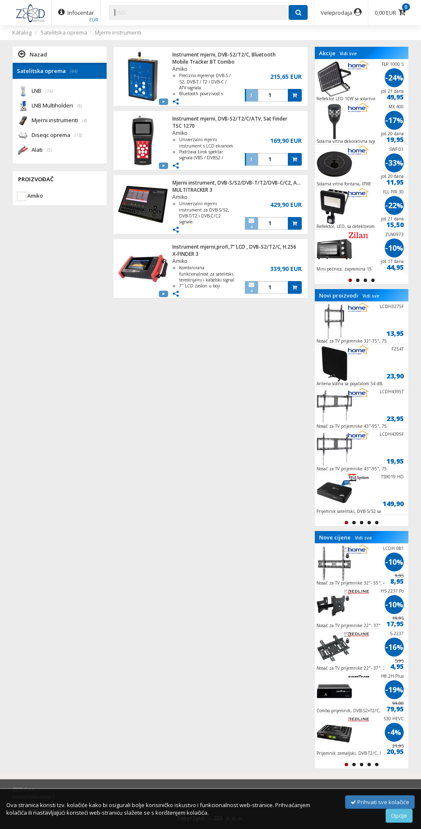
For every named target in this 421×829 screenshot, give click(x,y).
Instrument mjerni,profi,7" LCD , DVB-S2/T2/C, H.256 (234, 246)
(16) (49, 91)
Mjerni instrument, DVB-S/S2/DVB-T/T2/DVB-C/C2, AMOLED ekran (250, 182)
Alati (42, 150)
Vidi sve (348, 53)
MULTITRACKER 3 (192, 189)
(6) (79, 106)
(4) (84, 120)
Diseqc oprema (57, 135)
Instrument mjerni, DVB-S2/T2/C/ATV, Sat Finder (229, 118)
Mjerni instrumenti (118, 32)
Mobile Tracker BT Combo (203, 61)
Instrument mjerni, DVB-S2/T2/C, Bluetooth (224, 54)
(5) (49, 150)
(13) (78, 135)
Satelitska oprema (63, 32)
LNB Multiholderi (57, 106)
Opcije (399, 815)
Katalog (22, 32)
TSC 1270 (183, 125)
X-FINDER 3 (185, 254)
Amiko (180, 68)
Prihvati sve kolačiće (380, 802)
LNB (42, 91)
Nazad (32, 54)
